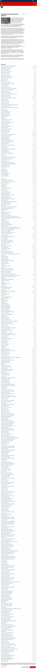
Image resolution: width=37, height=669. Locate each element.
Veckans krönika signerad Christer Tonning (7, 591)
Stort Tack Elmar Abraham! (4, 174)
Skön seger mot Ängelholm (5, 298)
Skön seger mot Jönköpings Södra (6, 310)
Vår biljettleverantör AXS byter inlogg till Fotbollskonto (8, 620)
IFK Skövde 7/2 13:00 (4, 155)
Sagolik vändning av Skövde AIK (5, 283)
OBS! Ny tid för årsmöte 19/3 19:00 (6, 611)
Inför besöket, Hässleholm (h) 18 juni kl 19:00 (7, 67)
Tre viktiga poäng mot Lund (5, 221)
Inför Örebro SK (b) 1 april (4, 585)
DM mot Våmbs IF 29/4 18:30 (5, 100)
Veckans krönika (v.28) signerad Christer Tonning (7, 503)
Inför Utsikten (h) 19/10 (4, 419)
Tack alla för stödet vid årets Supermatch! (7, 428)
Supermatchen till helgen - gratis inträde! (7, 440)
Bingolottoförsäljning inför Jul (5, 417)
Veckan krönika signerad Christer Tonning (6, 624)
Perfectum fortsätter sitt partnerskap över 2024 (8, 643)
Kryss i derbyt (3, 154)
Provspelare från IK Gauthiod (5, 196)
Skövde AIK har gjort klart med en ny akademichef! (8, 400)
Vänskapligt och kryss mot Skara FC (6, 271)
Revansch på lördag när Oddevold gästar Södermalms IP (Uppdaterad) (11, 608)
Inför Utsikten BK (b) (4, 346)
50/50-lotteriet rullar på (4, 490)
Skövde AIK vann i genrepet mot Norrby (6, 119)
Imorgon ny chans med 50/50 (5, 628)
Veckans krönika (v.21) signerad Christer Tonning (7, 545)
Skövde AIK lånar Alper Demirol (5, 456)
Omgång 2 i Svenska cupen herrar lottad (6, 505)
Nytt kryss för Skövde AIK (4, 110)
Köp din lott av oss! (3, 178)
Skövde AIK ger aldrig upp (4, 303)
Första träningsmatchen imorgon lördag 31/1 (7, 162)
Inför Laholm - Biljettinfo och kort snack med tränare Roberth (9, 107)
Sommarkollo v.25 (3, 537)
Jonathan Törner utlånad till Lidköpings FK (7, 592)
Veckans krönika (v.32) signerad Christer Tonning (7, 486)
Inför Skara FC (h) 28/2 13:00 (5, 138)
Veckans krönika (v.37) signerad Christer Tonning (7, 455)
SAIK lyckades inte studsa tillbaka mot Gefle (7, 553)
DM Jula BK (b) (3, 118)
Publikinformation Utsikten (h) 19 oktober (7, 420)
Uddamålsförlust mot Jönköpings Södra (6, 224)
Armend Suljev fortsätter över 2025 (6, 362)
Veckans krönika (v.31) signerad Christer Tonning (7, 491)
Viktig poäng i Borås (4, 315)
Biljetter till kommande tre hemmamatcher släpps (8, 534)
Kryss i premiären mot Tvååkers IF (5, 112)
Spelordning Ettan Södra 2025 (5, 361)
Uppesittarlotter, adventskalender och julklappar (7, 194)
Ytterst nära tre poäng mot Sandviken (6, 451)
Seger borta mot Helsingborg (5, 542)
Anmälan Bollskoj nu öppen (5, 143)
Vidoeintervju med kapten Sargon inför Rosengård (8, 291)
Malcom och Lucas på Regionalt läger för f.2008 (7, 439)
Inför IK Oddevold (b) (4, 337)
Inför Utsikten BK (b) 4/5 (4, 561)
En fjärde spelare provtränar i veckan (6, 197)
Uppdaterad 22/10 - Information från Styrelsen (7, 413)
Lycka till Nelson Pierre (4, 479)
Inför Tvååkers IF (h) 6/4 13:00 (5, 115)
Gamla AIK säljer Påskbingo (5, 600)
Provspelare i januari (4, 169)
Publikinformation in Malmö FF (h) (6, 349)
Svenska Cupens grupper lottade (5, 381)
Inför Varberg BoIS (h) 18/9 (5, 448)
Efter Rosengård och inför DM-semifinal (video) (7, 236)
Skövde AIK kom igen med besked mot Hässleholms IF (8, 65)
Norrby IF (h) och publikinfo (5, 259)
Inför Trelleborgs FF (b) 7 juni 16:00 (6, 75)
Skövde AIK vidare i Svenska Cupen (5, 72)
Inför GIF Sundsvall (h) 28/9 (5, 432)
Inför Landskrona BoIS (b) (4, 427)
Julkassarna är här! (3, 376)
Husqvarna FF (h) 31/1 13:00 (5, 161)
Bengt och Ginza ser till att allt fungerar (6, 529)
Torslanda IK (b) (3, 255)
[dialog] (18, 665)
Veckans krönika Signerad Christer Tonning (7, 651)
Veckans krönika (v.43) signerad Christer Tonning (7, 415)
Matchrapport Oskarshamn (4, 247)
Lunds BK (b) (3, 282)
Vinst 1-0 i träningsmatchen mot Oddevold (7, 604)
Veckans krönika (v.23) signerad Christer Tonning (7, 530)
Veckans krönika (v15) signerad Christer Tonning (7, 577)
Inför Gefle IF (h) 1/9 (4, 460)
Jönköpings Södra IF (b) (4, 225)
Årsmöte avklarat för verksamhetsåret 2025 (7, 122)
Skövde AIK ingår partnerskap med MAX (6, 287)
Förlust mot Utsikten (4, 560)
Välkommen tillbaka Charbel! (5, 502)
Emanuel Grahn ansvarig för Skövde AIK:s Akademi (8, 181)
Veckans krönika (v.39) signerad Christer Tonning (7, 436)
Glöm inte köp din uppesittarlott (5, 374)
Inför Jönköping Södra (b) (4, 127)
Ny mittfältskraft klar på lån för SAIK (6, 499)
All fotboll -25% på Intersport (5, 615)
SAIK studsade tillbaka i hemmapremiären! (7, 546)
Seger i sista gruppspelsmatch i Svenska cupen (7, 616)
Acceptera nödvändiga (25, 667)
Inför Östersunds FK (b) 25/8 (5, 466)
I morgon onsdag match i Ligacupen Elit (6, 424)
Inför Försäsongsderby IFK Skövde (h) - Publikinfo (8, 157)
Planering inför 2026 (4, 186)
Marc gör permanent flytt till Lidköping (6, 599)
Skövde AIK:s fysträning (4, 568)
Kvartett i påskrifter (3, 388)
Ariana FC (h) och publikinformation (6, 306)
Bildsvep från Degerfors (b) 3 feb (5, 654)
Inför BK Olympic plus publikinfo (5, 204)
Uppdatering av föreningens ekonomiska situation (8, 350)
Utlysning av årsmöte (4, 354)
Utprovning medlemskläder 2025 (5, 353)
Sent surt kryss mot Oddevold (5, 409)
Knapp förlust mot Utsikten (5, 345)
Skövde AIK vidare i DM (4, 80)
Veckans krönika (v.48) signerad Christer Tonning (7, 384)
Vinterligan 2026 (3, 185)
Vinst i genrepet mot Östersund (5, 595)
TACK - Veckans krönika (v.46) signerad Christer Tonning (8, 396)
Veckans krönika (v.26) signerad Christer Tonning (7, 518)
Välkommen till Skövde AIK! (4, 509)
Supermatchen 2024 (4, 471)
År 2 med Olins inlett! (4, 444)
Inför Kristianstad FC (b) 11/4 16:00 (6, 111)
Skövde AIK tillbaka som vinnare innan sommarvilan (8, 276)
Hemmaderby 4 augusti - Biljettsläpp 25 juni (7, 279)
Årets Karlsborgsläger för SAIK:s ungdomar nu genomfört (9, 541)
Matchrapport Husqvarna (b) (5, 263)
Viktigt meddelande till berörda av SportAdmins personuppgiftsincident (11, 357)
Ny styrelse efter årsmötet (4, 589)
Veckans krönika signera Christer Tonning (6, 603)
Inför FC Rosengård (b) (4, 239)
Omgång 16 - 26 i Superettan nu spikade (6, 544)
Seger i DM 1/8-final (4, 286)
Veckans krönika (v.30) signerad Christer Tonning (7, 495)
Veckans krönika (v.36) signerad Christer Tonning (7, 458)
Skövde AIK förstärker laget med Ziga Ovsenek (7, 650)
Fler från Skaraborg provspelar (5, 193)
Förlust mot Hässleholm (4, 213)
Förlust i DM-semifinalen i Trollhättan (6, 233)
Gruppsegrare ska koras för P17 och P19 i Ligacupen (8, 385)
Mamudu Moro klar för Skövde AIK (5, 619)
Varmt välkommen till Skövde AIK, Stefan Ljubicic (7, 587)
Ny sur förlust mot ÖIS (4, 487)
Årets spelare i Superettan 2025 (5, 130)
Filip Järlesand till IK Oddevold (5, 151)
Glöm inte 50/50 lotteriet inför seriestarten (7, 333)
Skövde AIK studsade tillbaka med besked (6, 76)
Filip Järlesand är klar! (4, 372)
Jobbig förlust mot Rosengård (5, 69)
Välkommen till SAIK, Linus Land (5, 182)
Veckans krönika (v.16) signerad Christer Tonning (7, 573)
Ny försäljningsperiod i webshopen (6, 212)
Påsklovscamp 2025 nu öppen (5, 326)
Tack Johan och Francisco (4, 190)
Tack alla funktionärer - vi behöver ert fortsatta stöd (8, 334)
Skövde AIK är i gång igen (4, 200)
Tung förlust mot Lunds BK (5, 280)
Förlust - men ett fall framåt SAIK (5, 475)
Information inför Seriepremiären (5, 114)
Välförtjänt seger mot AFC (4, 341)
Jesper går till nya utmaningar (5, 392)
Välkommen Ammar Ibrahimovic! (5, 173)
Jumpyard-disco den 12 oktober (5, 435)
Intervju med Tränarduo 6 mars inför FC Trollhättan (8, 134)
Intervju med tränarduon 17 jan (5, 165)
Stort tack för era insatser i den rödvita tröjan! (7, 393)
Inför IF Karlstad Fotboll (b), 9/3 (5, 612)
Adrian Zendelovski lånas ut (5, 467)
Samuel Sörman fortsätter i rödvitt (6, 358)
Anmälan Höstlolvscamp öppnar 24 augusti (7, 252)
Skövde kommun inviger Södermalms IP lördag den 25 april (9, 104)
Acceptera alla (32, 667)
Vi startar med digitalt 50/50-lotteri (6, 634)
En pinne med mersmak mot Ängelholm (6, 92)
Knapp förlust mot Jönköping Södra (6, 126)
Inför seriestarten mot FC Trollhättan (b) (6, 330)
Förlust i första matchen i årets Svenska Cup (7, 632)
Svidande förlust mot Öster (5, 405)
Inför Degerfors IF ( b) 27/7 (5, 494)
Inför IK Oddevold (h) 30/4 (4, 564)
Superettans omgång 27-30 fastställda (6, 462)
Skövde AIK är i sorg (4, 108)
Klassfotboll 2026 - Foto (4, 79)
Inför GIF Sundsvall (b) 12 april (5, 576)
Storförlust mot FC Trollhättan (5, 131)
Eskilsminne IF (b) (3, 220)
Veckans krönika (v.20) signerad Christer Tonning (7, 552)
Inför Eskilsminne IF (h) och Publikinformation (7, 323)
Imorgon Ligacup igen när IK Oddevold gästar (7, 423)
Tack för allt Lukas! (3, 607)
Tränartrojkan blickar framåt (5, 380)
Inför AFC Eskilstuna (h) (4, 342)
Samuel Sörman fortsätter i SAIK (5, 166)
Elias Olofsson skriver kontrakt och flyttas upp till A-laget (9, 216)
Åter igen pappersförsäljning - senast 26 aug (7, 260)
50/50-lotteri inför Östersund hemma (6, 549)
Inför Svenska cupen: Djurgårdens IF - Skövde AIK (8, 647)
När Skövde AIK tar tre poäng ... (5, 584)
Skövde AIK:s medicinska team (5, 510)
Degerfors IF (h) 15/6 (4, 525)
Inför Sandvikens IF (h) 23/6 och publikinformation (8, 521)
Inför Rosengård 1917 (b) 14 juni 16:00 (6, 71)
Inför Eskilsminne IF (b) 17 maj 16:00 (6, 87)
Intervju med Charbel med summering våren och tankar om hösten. (10, 275)
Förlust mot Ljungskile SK (4, 209)
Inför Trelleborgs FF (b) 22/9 (5, 443)
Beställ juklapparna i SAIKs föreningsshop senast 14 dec (9, 201)
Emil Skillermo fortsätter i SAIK (5, 365)
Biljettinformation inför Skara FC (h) (6, 139)
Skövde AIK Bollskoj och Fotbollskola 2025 (7, 338)
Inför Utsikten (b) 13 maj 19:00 (5, 91)
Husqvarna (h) (3, 295)
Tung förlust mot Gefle (4, 459)
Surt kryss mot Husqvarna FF (5, 294)
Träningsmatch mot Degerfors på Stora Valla (7, 658)
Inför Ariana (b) (3, 244)
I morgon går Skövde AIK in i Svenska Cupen (7, 635)
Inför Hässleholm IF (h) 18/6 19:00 (6, 68)
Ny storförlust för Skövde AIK (5, 318)
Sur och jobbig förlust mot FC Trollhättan (7, 240)
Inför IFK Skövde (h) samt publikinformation (7, 268)
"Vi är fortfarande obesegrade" (5, 95)
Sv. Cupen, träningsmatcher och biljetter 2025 (7, 369)
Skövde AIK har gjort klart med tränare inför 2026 (8, 198)
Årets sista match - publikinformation (6, 401)
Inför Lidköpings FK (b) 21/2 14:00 (5, 142)
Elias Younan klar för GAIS (4, 256)
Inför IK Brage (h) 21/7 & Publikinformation (7, 498)
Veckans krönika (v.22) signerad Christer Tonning (7, 538)
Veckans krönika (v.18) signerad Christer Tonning (7, 565)
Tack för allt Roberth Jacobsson (5, 412)
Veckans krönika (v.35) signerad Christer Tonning (7, 463)
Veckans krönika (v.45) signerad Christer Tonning (7, 404)
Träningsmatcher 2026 (4, 170)
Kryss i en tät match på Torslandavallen (6, 251)
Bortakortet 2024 (3, 631)
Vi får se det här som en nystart (5, 506)
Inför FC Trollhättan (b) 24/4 (5, 103)
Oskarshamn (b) (3, 302)
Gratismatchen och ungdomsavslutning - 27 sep (7, 232)
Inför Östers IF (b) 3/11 (4, 408)
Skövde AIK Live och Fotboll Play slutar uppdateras (8, 327)
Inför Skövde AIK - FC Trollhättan (5, 646)
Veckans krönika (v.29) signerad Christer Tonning (7, 501)
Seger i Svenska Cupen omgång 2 (5, 470)
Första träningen (3, 205)
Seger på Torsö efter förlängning (5, 307)
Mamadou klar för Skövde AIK (5, 642)
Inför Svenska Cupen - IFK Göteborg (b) (6, 627)
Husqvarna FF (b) (3, 264)
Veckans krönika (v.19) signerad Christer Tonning (7, 556)
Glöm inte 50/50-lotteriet (4, 588)
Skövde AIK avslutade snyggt (5, 397)
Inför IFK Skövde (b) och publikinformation (7, 314)
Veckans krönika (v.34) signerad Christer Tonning (7, 474)
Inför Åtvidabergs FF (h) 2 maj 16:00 (6, 96)
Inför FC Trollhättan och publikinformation (7, 241)
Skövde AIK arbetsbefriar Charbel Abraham (7, 208)
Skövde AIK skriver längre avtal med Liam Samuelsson (8, 557)
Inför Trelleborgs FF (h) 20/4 (5, 572)
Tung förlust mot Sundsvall (5, 431)
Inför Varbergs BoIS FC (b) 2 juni (5, 533)
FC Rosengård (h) (3, 290)
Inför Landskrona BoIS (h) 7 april (5, 580)
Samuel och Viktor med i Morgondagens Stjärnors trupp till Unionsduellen (11, 217)
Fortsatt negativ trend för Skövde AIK (6, 514)
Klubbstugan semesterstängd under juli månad (7, 517)
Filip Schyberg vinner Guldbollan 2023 (6, 659)
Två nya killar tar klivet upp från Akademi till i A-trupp (8, 377)
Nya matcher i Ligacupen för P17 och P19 (6, 389)
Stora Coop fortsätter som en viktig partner (7, 153)
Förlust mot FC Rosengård (4, 237)
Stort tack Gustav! (3, 513)
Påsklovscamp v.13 (3, 623)
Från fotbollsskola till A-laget (5, 373)
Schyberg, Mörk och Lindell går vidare (6, 370)
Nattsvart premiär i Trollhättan (5, 329)
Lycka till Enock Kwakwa (4, 150)
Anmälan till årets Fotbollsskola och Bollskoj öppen (8, 638)
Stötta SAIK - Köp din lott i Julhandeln (6, 366)
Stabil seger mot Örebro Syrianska (6, 272)
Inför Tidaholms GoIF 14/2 (4, 147)
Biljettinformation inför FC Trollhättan (6, 135)
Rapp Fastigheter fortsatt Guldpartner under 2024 (8, 655)
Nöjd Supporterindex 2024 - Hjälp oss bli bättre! (7, 478)
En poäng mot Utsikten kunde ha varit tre (6, 416)
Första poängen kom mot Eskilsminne (6, 322)
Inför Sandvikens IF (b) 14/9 (5, 452)
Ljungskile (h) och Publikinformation (6, 319)
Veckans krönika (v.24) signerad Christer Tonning (7, 526)
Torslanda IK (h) (3, 284)
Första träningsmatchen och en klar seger (7, 158)
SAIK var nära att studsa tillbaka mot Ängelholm (7, 229)
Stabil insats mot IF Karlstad (5, 123)
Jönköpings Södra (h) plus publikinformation (7, 311)
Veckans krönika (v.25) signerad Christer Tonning (7, 522)
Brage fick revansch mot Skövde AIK (6, 483)
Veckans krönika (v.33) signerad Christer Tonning (7, 482)
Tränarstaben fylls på (4, 189)
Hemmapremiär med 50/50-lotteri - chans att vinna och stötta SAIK (10, 581)
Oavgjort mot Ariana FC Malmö (5, 243)
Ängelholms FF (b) (3, 299)
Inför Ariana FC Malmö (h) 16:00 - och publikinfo (7, 83)
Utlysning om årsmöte (4, 146)
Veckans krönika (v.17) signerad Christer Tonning (7, 569)
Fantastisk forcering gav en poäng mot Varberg (7, 447)
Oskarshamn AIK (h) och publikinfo (6, 248)
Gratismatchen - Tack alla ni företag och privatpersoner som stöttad (10, 228)
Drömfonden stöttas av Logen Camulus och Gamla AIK (8, 88)
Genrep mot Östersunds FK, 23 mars (6, 596)
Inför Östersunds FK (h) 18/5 (5, 548)
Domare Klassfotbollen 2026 (5, 84)
